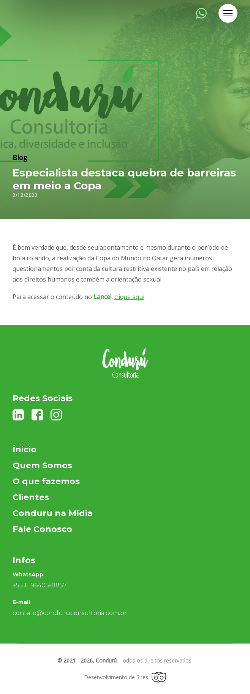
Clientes (31, 497)
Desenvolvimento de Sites (125, 677)
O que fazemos (46, 481)
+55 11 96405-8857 (40, 585)
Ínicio (24, 449)
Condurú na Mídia (53, 513)
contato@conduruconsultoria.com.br (70, 613)
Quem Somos (42, 465)
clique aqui (129, 297)
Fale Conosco (42, 529)
